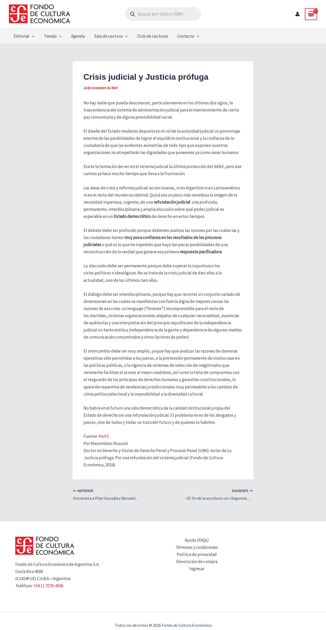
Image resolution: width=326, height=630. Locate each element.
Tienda (52, 36)
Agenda (76, 36)
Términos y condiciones (196, 547)
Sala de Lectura (108, 36)
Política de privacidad (197, 554)
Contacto (185, 36)
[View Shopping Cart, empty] (311, 14)
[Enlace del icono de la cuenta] (297, 14)
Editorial (23, 36)
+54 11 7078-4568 (48, 586)
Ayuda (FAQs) (197, 540)
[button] (31, 36)
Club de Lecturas (149, 36)
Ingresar (196, 568)
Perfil (104, 436)
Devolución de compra (197, 561)
